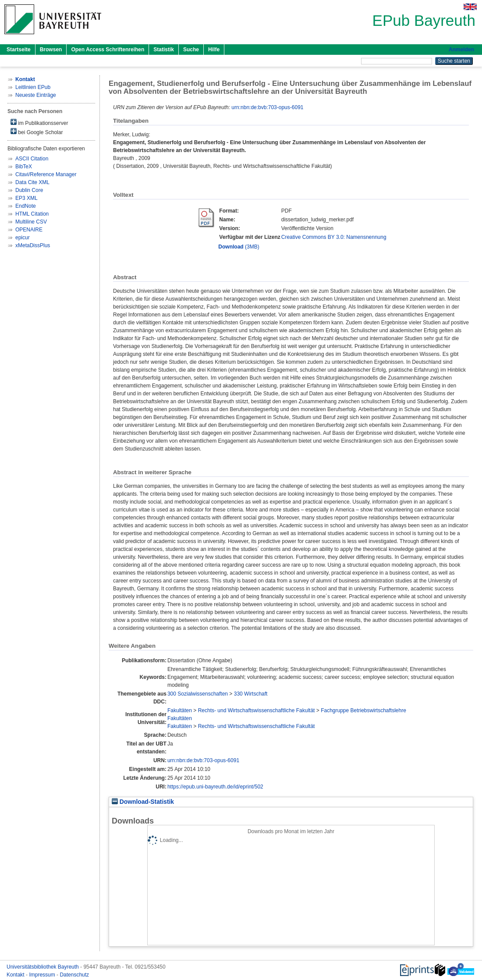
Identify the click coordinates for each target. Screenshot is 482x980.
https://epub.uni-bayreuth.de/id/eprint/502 (215, 787)
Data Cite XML (32, 182)
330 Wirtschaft (251, 694)
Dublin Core (29, 190)
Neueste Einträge (35, 95)
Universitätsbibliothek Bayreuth (43, 967)
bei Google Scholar (37, 131)
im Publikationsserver (39, 122)
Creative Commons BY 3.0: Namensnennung (333, 237)
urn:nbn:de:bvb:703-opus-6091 (267, 107)
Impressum (43, 975)
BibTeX (23, 166)
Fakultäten (179, 710)
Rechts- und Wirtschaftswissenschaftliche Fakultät (256, 710)
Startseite (19, 49)
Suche (191, 49)
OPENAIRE (29, 230)
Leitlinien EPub (32, 87)
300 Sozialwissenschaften (197, 694)
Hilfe (214, 49)
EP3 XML (26, 198)
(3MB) (238, 247)
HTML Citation (32, 214)
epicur (22, 237)
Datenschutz (74, 975)
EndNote (25, 206)
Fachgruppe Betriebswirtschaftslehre (363, 710)
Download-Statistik (143, 802)
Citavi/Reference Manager (45, 174)
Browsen (51, 49)
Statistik (163, 49)
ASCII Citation (31, 159)
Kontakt (16, 975)
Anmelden (461, 49)
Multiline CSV (31, 222)
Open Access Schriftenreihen (107, 49)
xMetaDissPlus (32, 245)
